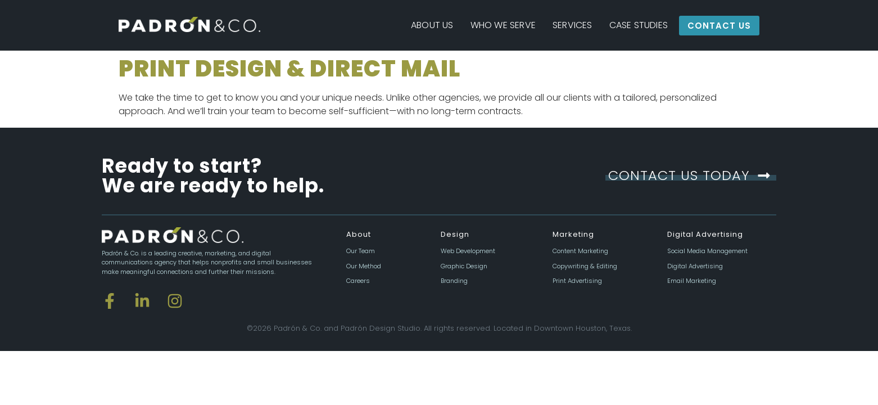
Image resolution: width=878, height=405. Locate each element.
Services (572, 25)
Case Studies (638, 25)
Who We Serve (503, 25)
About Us (432, 25)
